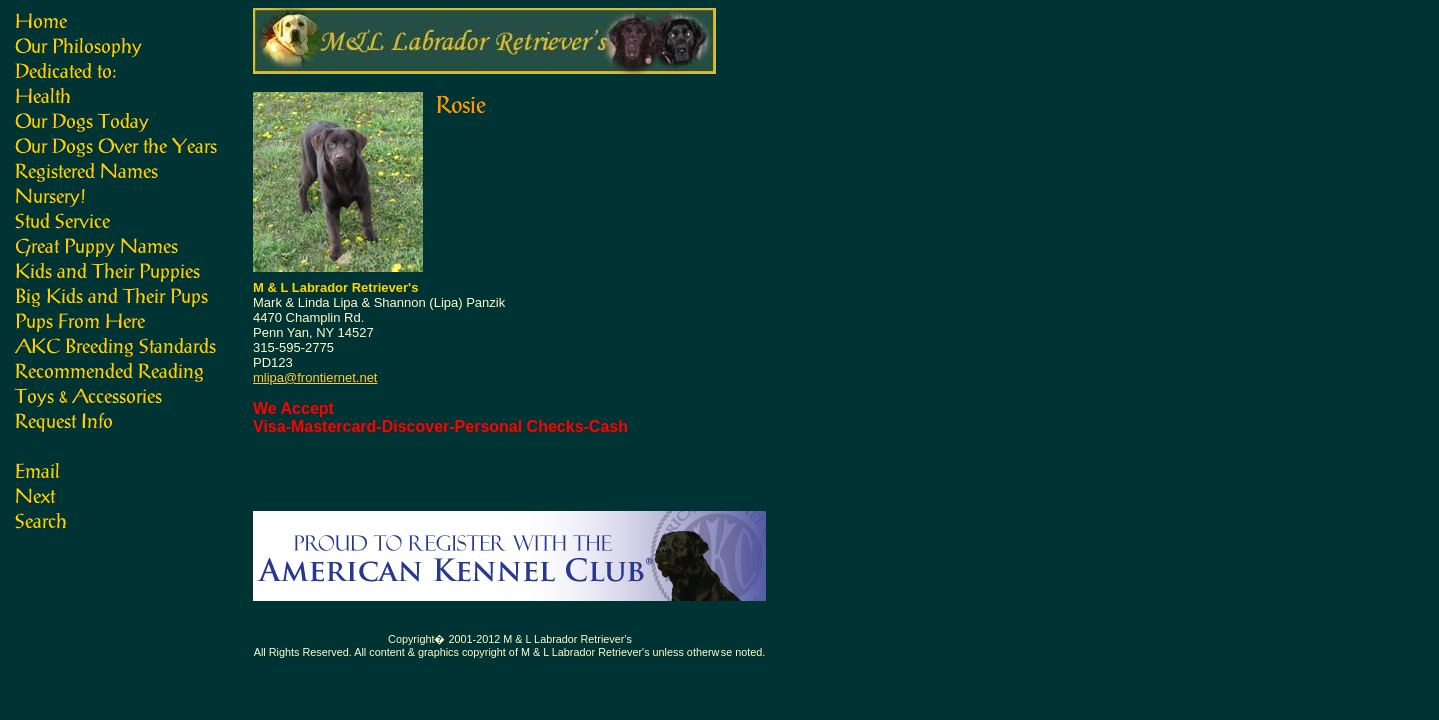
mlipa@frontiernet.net (315, 377)
